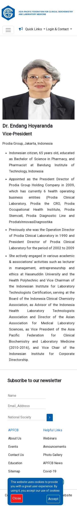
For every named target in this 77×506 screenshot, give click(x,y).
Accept (53, 499)
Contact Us (16, 455)
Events (13, 447)
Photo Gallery (52, 455)
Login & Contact (57, 29)
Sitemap (14, 471)
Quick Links (34, 29)
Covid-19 (49, 471)
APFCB (13, 430)
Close (17, 498)
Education (15, 463)
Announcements (54, 447)
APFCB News (53, 463)
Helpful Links (52, 430)
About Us (14, 438)
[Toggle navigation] (8, 30)
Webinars (50, 438)
